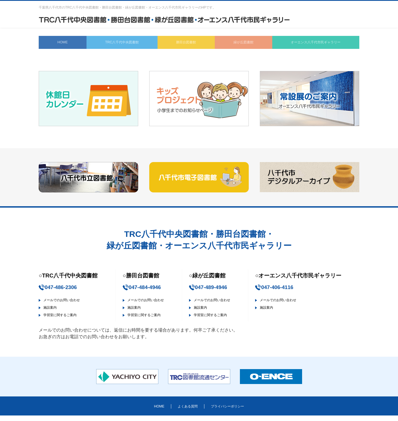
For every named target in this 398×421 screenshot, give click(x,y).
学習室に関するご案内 (67, 320)
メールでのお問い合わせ (69, 305)
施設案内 (53, 312)
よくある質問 (183, 411)
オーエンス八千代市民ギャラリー (312, 44)
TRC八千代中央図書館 (117, 44)
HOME (59, 44)
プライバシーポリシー (232, 411)
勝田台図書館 (181, 44)
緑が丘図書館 (236, 44)
